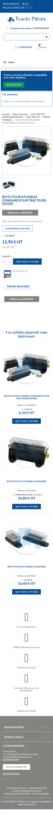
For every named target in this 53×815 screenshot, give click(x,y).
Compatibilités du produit (17, 228)
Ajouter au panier (27, 261)
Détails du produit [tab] (18, 286)
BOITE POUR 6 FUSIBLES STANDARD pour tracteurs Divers (26, 397)
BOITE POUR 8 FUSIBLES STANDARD (26, 566)
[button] (16, 767)
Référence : (14, 212)
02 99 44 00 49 (41, 28)
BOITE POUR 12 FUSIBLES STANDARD (26, 481)
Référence (16, 299)
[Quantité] (5, 261)
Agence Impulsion (27, 804)
